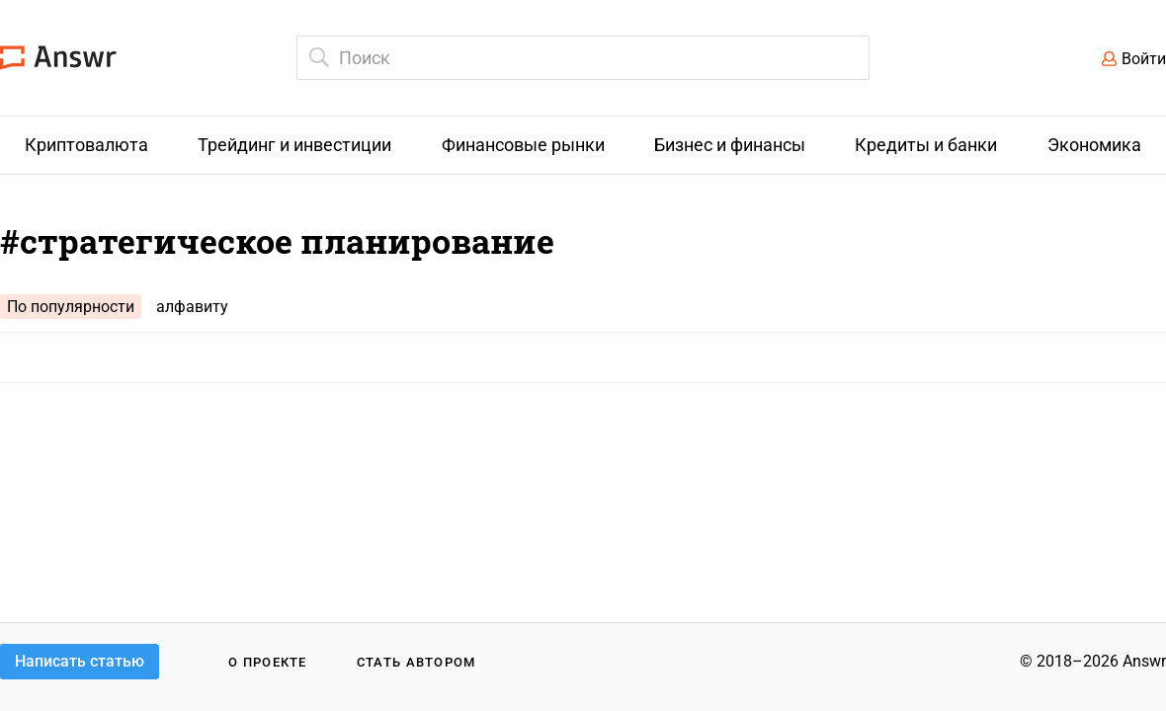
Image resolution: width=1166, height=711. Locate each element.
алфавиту (192, 306)
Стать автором (416, 662)
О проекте (267, 662)
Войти (1144, 58)
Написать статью (79, 661)
